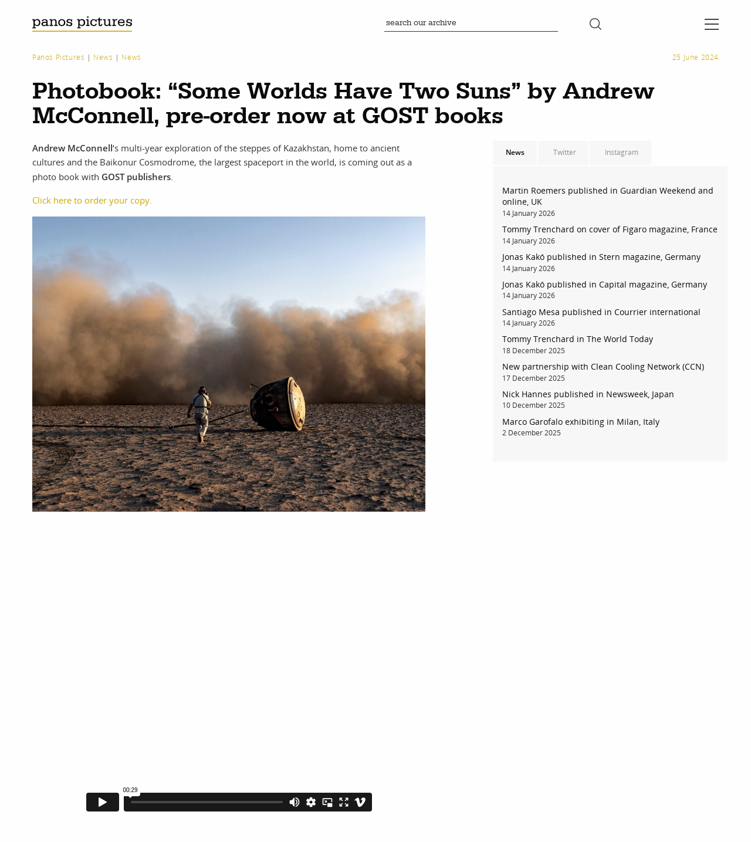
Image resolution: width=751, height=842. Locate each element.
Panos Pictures (58, 57)
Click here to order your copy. (92, 200)
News (103, 57)
